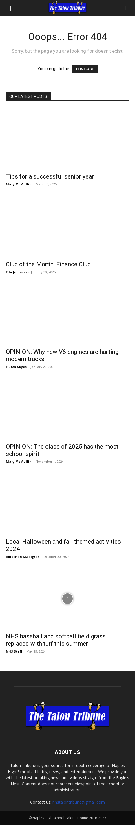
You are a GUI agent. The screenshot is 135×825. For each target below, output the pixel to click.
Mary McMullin (19, 184)
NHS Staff (14, 651)
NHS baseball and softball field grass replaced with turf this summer (56, 640)
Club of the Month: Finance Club (48, 264)
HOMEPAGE (85, 69)
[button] (10, 8)
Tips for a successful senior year (50, 176)
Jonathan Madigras (22, 556)
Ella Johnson (16, 272)
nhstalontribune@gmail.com (78, 802)
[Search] (127, 8)
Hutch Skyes (16, 367)
